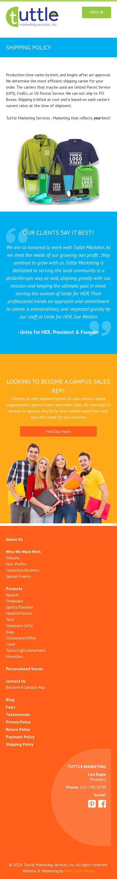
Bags (10, 631)
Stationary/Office (21, 637)
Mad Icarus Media (79, 870)
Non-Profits (16, 563)
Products (14, 588)
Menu (96, 12)
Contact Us (16, 681)
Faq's (10, 707)
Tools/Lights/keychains (26, 650)
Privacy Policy (18, 721)
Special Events (18, 576)
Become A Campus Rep (25, 687)
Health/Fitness (19, 613)
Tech (10, 619)
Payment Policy (20, 736)
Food (10, 644)
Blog (10, 699)
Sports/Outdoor (19, 607)
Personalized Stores (24, 668)
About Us (14, 539)
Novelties (14, 656)
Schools (12, 557)
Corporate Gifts (19, 625)
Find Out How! (58, 431)
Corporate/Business (22, 570)
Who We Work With (23, 551)
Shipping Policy (20, 744)
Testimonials (18, 714)
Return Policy (18, 729)
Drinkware (14, 600)
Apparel (12, 594)
